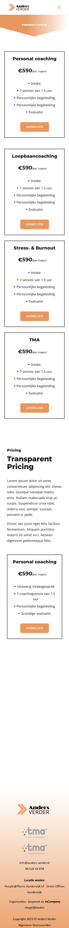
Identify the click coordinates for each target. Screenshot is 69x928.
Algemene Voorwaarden (34, 925)
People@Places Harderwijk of (24, 886)
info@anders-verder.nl (34, 863)
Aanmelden (34, 126)
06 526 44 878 (34, 869)
